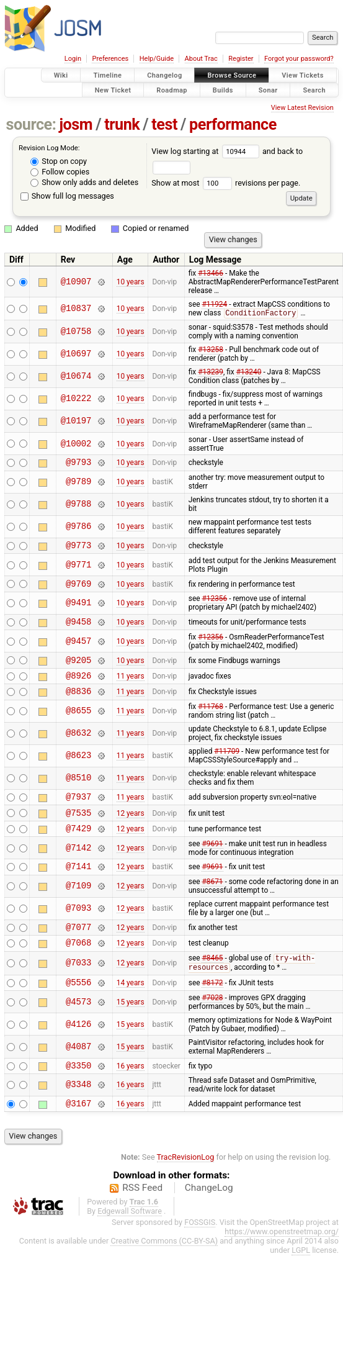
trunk (122, 124)
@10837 (76, 309)
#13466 (210, 273)
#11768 (210, 720)
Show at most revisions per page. (225, 182)
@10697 (76, 355)
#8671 (212, 902)
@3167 (78, 1134)
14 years (131, 1009)
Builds (223, 90)
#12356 (214, 604)
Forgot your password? (299, 59)
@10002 (76, 444)
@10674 (76, 377)
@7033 (78, 989)
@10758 (76, 332)
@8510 (78, 792)
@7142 (78, 867)
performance (233, 124)
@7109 (78, 907)
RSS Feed (142, 1219)
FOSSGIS (199, 1253)
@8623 (78, 769)
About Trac (201, 59)
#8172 (212, 1009)
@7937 (78, 812)
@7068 (78, 967)
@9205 (78, 669)
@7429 (78, 847)
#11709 (226, 765)
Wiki (61, 75)
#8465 (212, 984)
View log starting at (206, 151)
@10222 (76, 399)
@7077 (78, 949)
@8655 (78, 725)
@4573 (78, 1030)
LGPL (301, 1281)
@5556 (78, 1010)
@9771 (78, 569)
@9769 (78, 589)
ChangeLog (209, 1219)
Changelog (164, 75)
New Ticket (113, 90)
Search (314, 90)
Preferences (110, 59)
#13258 (210, 350)
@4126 (78, 1052)
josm (75, 124)
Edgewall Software (129, 1242)
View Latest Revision (302, 108)
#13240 (249, 372)
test (164, 124)
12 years (131, 829)
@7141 (78, 887)
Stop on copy (58, 161)
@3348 (78, 1115)
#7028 (212, 1025)
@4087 (78, 1074)
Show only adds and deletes (84, 182)
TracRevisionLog (186, 1188)
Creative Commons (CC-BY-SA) (164, 1272)
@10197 (76, 422)
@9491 (78, 609)
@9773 (78, 549)
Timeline (107, 75)
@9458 (78, 629)
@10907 (76, 281)
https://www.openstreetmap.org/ (282, 1263)
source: (31, 124)
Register (240, 59)
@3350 (78, 1095)
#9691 (212, 863)
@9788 (78, 507)
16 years (131, 1094)
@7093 (78, 930)
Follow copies (59, 171)
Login (73, 59)
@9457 (78, 649)
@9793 (78, 464)
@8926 (78, 687)
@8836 (78, 704)
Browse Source (231, 75)
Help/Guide (157, 59)
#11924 (214, 304)
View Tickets (302, 75)
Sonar (268, 90)
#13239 (210, 372)
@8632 (78, 747)
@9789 (78, 484)
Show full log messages (67, 196)
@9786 (78, 529)
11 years (131, 686)
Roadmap (171, 90)
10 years (131, 282)
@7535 (78, 830)
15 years (131, 1030)
